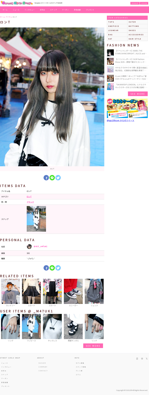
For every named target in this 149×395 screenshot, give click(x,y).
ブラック (30, 202)
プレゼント (90, 10)
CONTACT (43, 371)
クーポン (65, 10)
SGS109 (42, 363)
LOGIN (144, 3)
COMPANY (43, 367)
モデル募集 (80, 363)
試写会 (42, 10)
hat (110, 39)
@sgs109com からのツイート (120, 120)
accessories (136, 34)
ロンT (29, 196)
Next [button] (101, 293)
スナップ (53, 10)
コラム (78, 375)
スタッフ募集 (81, 367)
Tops (111, 22)
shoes (132, 30)
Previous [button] (3, 293)
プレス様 (79, 371)
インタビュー (30, 10)
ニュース (16, 10)
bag (110, 34)
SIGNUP (135, 3)
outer (132, 22)
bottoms (134, 26)
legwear (113, 30)
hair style (135, 39)
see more (93, 345)
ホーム (5, 10)
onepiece (113, 26)
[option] (52, 99)
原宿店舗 (77, 10)
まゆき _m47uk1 (37, 246)
